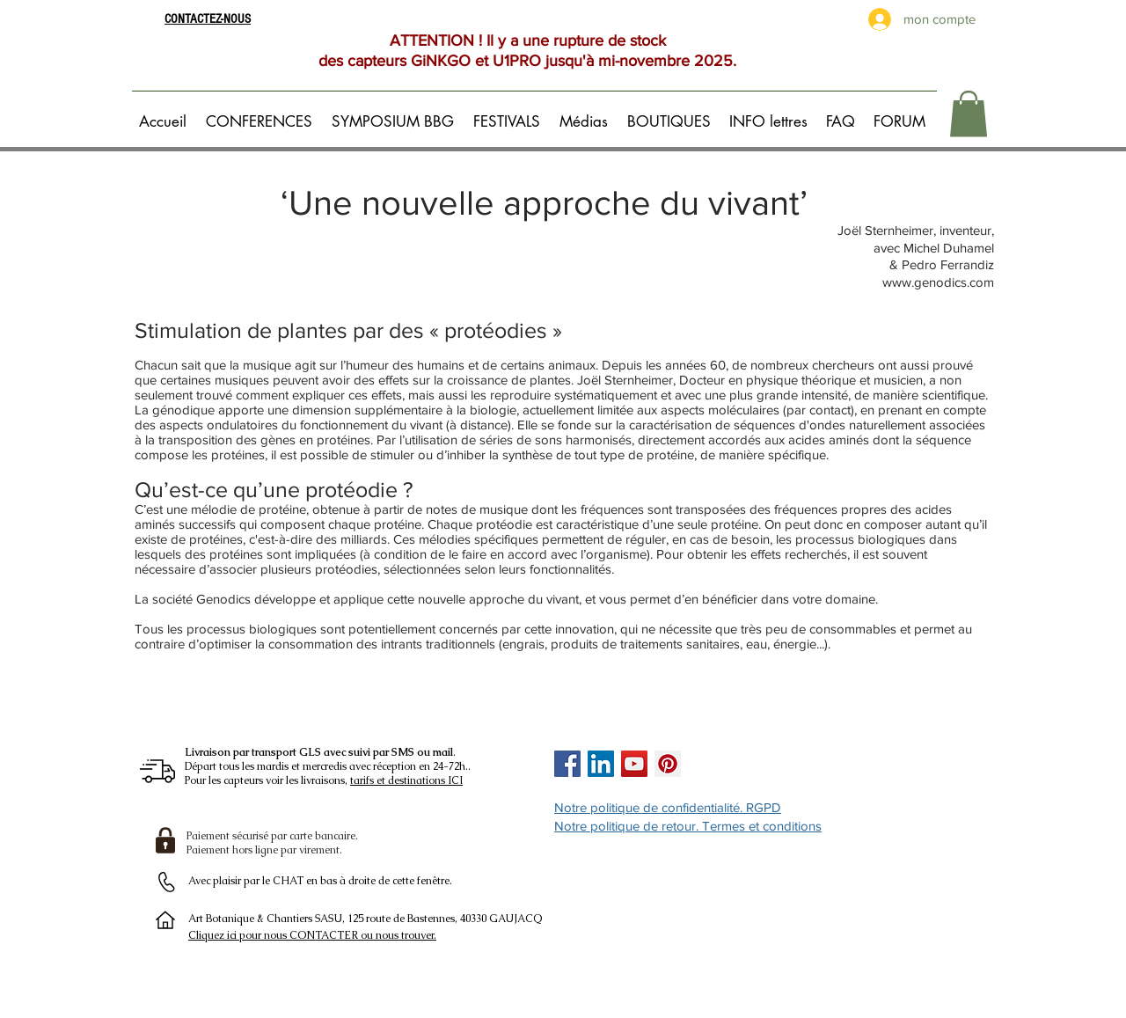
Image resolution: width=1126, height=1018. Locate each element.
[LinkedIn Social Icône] (601, 764)
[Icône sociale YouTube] (634, 764)
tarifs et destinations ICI (406, 780)
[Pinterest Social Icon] (667, 764)
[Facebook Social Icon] (567, 764)
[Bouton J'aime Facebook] (739, 764)
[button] (262, 113)
